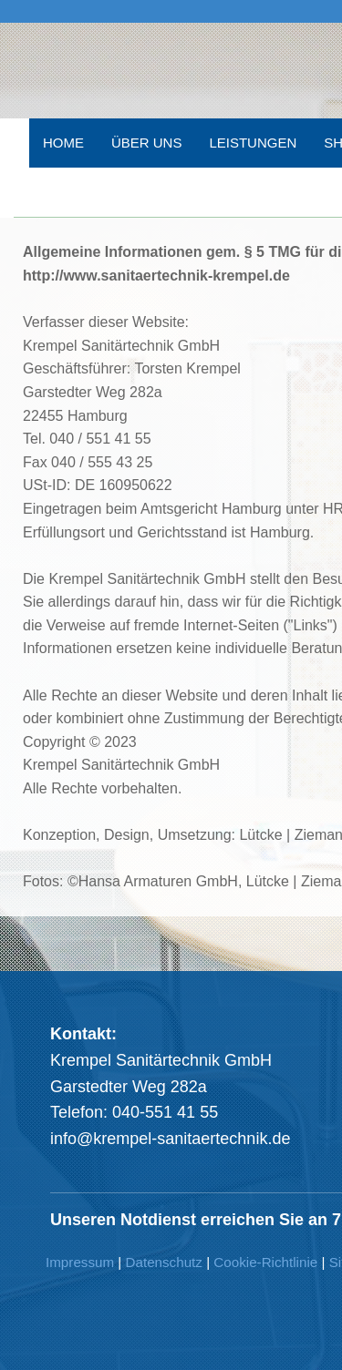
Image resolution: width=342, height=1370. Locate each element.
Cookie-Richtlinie (265, 1262)
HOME (63, 142)
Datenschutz (164, 1262)
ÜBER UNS (146, 142)
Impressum (80, 1262)
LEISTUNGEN (252, 142)
